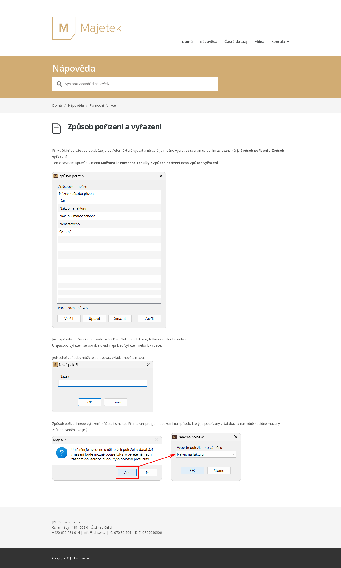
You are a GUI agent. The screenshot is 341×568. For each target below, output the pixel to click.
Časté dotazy (236, 42)
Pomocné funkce (103, 105)
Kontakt (280, 42)
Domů (187, 42)
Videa (259, 42)
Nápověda (208, 42)
